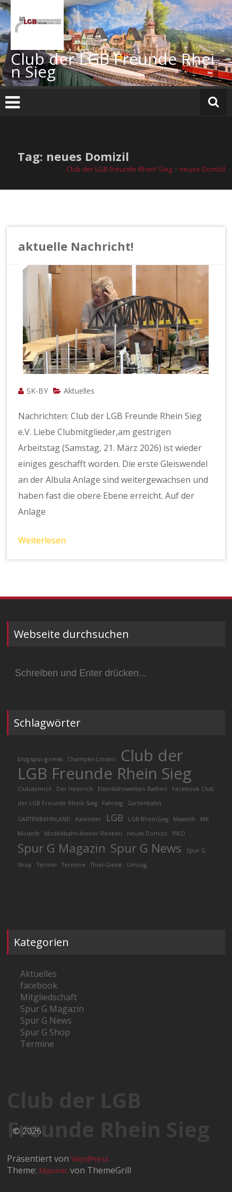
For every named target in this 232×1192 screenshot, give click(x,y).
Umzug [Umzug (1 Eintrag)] (137, 865)
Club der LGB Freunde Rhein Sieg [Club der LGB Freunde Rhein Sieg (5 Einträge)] (105, 764)
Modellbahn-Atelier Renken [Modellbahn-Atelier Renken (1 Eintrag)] (83, 833)
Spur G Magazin (52, 1009)
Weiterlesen (42, 540)
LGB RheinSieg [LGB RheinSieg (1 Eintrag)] (148, 819)
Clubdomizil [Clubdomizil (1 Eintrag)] (34, 789)
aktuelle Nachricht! (76, 246)
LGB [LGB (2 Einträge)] (114, 817)
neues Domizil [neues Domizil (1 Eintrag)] (147, 833)
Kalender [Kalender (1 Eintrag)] (88, 819)
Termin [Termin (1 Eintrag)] (47, 865)
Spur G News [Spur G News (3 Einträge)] (146, 848)
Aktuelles (79, 391)
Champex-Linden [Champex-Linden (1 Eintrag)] (91, 759)
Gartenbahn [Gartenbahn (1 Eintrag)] (144, 803)
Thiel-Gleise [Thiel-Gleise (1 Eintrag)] (106, 865)
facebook (38, 985)
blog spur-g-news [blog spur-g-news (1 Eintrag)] (40, 759)
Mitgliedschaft (48, 997)
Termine (37, 1044)
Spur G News (46, 1020)
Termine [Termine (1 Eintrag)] (73, 865)
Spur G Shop (45, 1032)
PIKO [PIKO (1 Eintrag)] (178, 833)
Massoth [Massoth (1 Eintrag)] (184, 819)
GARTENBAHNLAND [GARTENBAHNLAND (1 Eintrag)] (44, 819)
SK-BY (37, 391)
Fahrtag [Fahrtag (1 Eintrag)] (112, 803)
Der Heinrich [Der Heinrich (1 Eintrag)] (74, 789)
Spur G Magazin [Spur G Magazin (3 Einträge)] (62, 848)
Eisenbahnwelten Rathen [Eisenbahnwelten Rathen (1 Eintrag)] (132, 789)
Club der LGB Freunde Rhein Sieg (112, 65)
